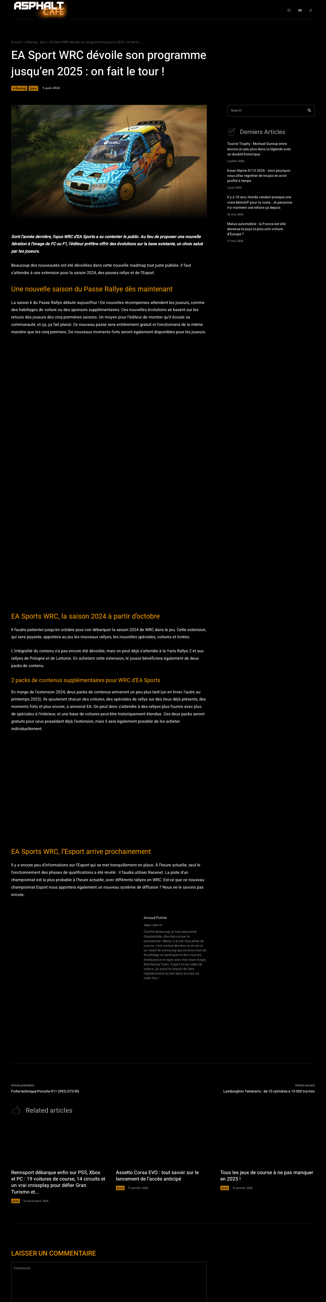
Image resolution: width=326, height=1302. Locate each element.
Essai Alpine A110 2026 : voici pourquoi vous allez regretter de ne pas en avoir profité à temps (258, 177)
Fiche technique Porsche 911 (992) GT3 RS (45, 1091)
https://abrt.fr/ (153, 925)
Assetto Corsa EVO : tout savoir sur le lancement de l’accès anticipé (158, 1176)
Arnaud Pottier (155, 917)
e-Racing (31, 42)
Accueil (16, 42)
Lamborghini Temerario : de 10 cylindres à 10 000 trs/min (269, 1091)
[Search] (309, 110)
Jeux (43, 42)
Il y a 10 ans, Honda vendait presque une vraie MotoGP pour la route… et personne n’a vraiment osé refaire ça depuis (259, 204)
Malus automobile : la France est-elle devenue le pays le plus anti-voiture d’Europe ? (256, 232)
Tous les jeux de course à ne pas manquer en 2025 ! (256, 1176)
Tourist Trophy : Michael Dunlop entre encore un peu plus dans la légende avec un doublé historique (259, 150)
